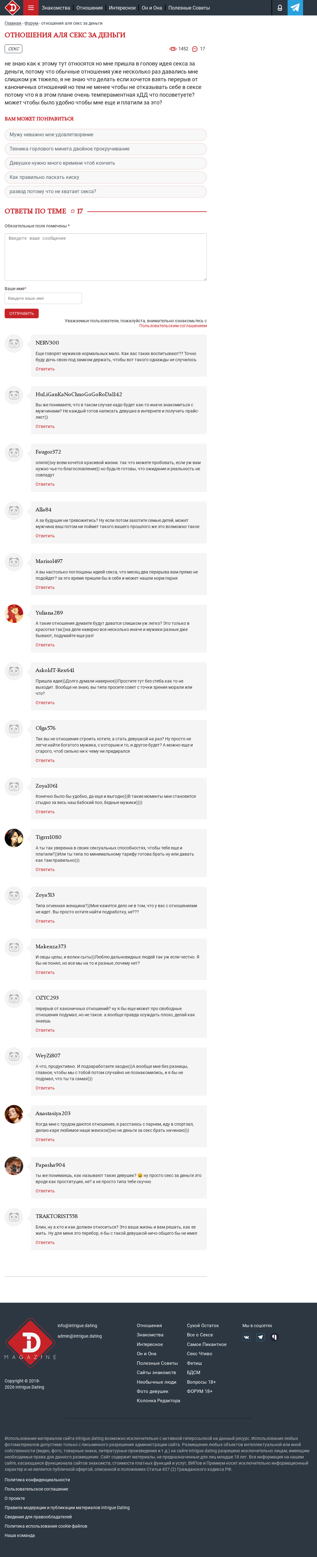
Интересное (122, 8)
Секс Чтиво (199, 1353)
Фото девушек (152, 1391)
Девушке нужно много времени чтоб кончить (62, 163)
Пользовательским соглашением (173, 325)
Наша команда (20, 1535)
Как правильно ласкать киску (44, 177)
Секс (13, 48)
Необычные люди (156, 1382)
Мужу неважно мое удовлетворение (51, 135)
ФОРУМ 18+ (200, 1391)
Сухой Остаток (203, 1325)
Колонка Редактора (158, 1400)
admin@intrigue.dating (80, 1336)
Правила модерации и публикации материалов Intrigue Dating (67, 1507)
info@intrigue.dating (77, 1325)
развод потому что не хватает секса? (53, 191)
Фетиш (194, 1363)
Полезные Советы (189, 8)
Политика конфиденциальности (37, 1479)
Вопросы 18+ (201, 1382)
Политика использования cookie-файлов (46, 1526)
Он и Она (152, 8)
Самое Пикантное (207, 1344)
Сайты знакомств (156, 1372)
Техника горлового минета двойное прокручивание (69, 149)
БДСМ (193, 1372)
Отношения (89, 8)
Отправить (21, 313)
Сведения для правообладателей (38, 1516)
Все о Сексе (200, 1335)
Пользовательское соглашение (36, 1489)
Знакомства (56, 8)
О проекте (15, 1498)
